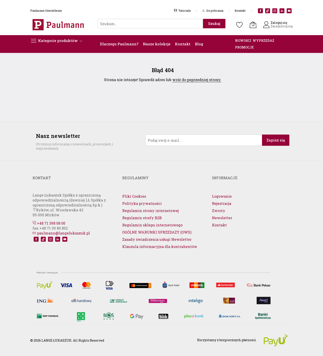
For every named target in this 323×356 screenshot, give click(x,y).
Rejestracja (221, 203)
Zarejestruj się (282, 26)
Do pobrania (212, 11)
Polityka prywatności (142, 203)
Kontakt (240, 11)
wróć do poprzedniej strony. (196, 79)
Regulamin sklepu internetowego (152, 225)
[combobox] (150, 23)
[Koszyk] (253, 24)
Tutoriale (182, 11)
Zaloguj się (279, 22)
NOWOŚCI (243, 40)
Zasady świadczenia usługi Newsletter (157, 239)
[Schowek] (239, 24)
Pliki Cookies (134, 196)
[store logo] (59, 24)
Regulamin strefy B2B (142, 217)
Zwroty (218, 210)
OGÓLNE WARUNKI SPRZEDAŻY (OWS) (156, 232)
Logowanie (222, 196)
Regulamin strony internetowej (150, 210)
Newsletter (222, 217)
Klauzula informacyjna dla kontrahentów (159, 246)
